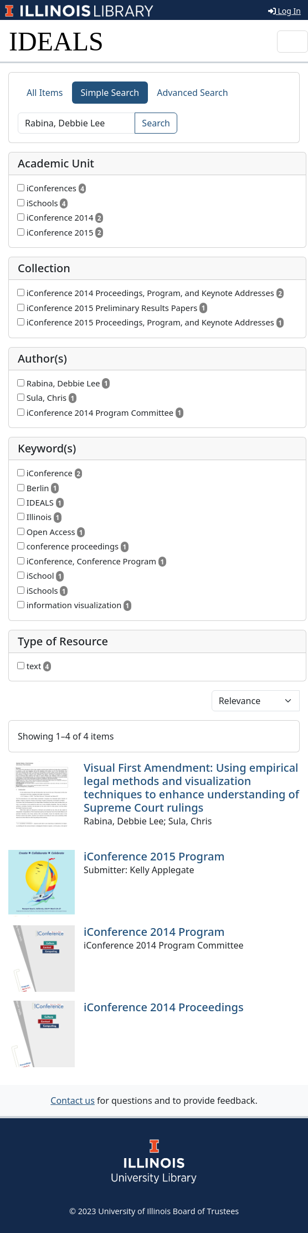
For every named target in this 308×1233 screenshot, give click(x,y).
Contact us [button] (72, 1100)
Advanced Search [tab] (192, 92)
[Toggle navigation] (292, 41)
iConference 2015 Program (154, 856)
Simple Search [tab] (110, 92)
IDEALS (56, 41)
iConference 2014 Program (154, 931)
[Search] (76, 123)
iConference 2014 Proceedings (164, 1007)
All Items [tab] (45, 92)
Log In (284, 11)
